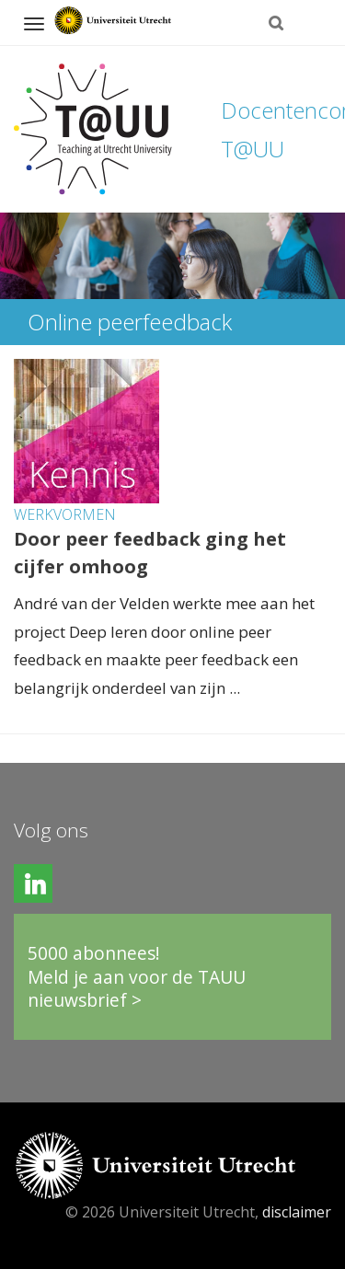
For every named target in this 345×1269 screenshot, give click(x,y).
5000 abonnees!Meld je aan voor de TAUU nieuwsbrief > (137, 976)
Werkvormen (65, 514)
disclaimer (296, 1212)
